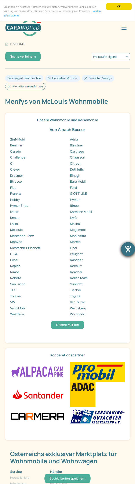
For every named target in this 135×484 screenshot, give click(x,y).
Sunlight (76, 284)
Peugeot (76, 254)
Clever (15, 169)
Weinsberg (78, 308)
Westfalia (17, 314)
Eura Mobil (78, 181)
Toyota (75, 296)
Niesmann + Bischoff (25, 248)
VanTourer (77, 302)
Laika (14, 224)
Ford (73, 187)
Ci (11, 163)
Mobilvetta (78, 236)
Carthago (77, 151)
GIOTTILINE (78, 193)
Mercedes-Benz (22, 236)
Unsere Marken (67, 325)
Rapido (15, 266)
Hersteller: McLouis (64, 78)
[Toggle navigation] (124, 27)
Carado (15, 151)
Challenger (18, 157)
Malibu (75, 224)
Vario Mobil (18, 308)
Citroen (75, 163)
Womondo (77, 314)
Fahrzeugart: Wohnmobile (24, 78)
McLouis (16, 230)
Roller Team (79, 278)
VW (12, 302)
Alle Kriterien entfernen (27, 86)
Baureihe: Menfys (100, 78)
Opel (73, 248)
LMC (73, 217)
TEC (13, 290)
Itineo (74, 205)
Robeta (15, 278)
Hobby (15, 199)
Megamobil (78, 230)
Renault (76, 266)
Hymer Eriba (19, 205)
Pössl (14, 260)
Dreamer (16, 175)
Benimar (16, 145)
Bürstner (76, 145)
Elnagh (75, 175)
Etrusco (16, 181)
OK (119, 6)
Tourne (15, 296)
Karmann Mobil (81, 212)
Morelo (75, 242)
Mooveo (16, 242)
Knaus (14, 217)
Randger (76, 260)
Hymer (75, 199)
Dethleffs (77, 169)
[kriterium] (111, 56)
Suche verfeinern (23, 56)
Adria (74, 139)
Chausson (77, 157)
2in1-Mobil (18, 139)
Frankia (15, 193)
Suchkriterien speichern (67, 478)
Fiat (13, 187)
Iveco (14, 212)
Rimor (14, 272)
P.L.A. (14, 254)
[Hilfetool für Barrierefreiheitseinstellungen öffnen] (128, 249)
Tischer (75, 290)
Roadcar (76, 272)
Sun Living (17, 284)
